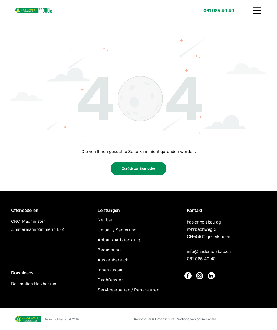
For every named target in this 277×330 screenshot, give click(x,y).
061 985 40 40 (201, 258)
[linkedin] (211, 276)
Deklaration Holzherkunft (35, 283)
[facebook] (188, 276)
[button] (257, 10)
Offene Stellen (24, 210)
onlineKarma (206, 319)
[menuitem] (138, 222)
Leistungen (109, 210)
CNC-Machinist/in (28, 221)
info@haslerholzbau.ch (209, 251)
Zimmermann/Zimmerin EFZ (37, 229)
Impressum (142, 319)
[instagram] (199, 276)
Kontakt (194, 210)
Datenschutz (164, 319)
